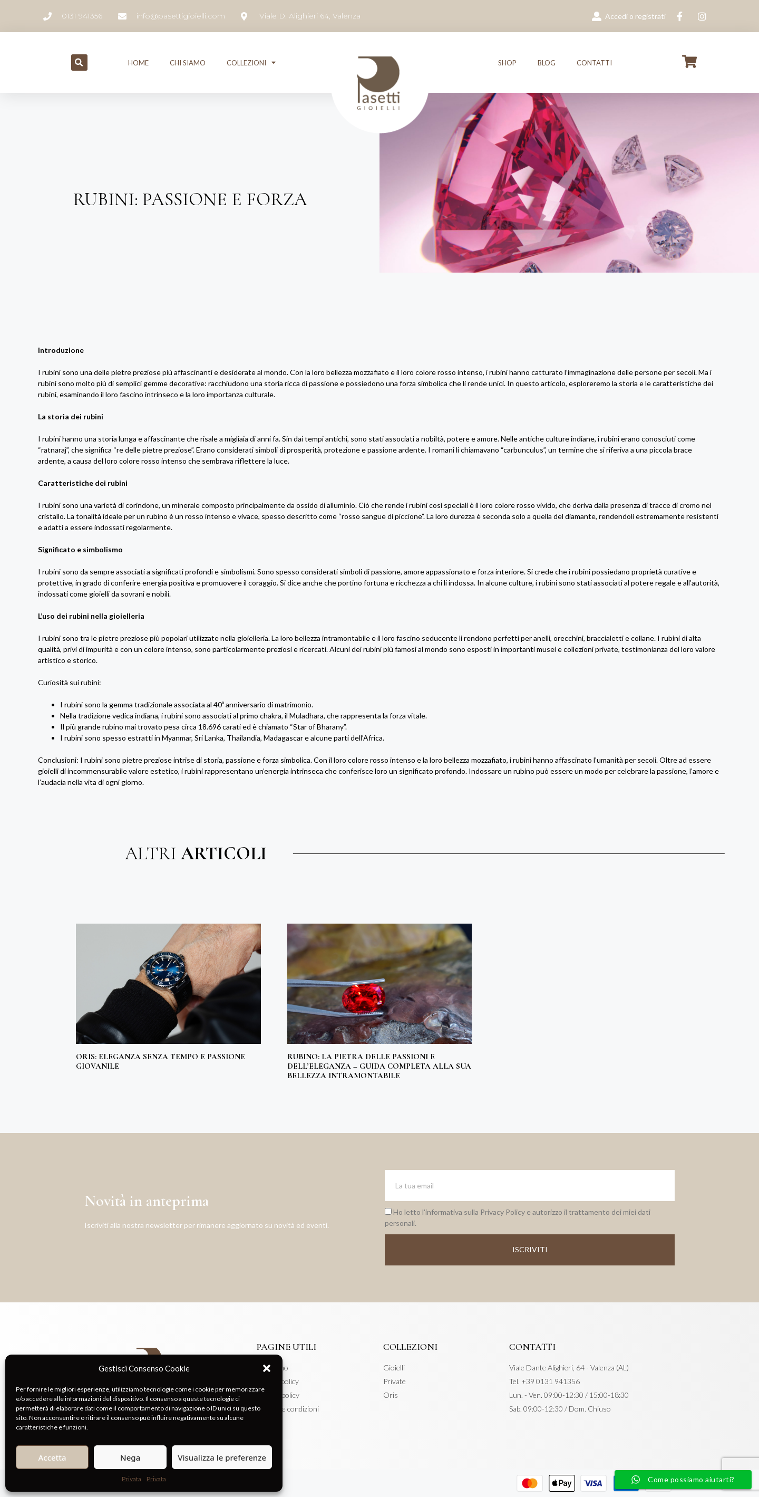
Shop (507, 63)
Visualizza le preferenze (222, 1457)
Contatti (594, 63)
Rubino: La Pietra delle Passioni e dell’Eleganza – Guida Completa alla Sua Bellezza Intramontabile (379, 1066)
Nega (130, 1457)
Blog (547, 63)
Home (138, 63)
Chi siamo (188, 63)
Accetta (52, 1457)
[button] (266, 1368)
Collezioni (251, 62)
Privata (131, 1479)
